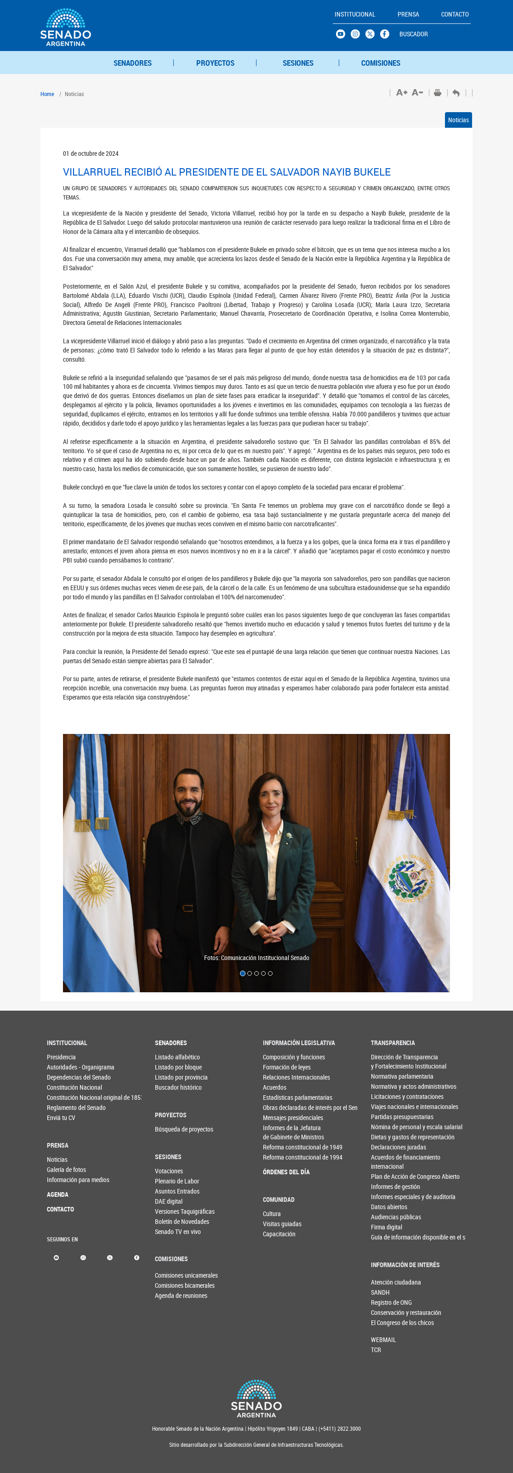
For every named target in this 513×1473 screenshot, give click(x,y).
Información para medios (62, 1179)
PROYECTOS (215, 62)
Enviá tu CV (61, 1117)
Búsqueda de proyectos (170, 1129)
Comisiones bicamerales (170, 1285)
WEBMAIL (383, 1339)
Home (47, 94)
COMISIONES (380, 62)
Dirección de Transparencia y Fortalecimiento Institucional (386, 1061)
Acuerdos (274, 1087)
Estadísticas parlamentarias (278, 1097)
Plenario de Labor (170, 1181)
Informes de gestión (386, 1186)
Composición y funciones (278, 1056)
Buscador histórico (170, 1087)
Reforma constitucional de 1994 (278, 1157)
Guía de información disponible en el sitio (386, 1237)
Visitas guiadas (278, 1223)
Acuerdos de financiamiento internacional (386, 1162)
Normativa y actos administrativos (386, 1086)
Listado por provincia (170, 1077)
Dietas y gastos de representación (386, 1136)
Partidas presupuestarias (386, 1116)
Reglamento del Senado (62, 1107)
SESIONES (298, 62)
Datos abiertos (386, 1206)
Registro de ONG (386, 1302)
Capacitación (278, 1233)
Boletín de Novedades (170, 1221)
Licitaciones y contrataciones (386, 1096)
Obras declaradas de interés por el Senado (278, 1107)
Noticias (458, 119)
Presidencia (61, 1056)
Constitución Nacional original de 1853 (62, 1097)
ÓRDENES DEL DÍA (278, 1171)
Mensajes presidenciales (278, 1117)
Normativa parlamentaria (386, 1076)
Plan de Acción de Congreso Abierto (386, 1176)
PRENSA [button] (408, 14)
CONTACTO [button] (455, 14)
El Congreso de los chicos (386, 1322)
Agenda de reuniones (170, 1295)
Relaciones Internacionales (278, 1077)
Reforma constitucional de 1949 (278, 1147)
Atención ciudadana (386, 1282)
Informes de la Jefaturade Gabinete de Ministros (278, 1132)
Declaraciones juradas (386, 1147)
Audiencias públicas (386, 1216)
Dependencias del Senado (62, 1077)
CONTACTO (60, 1209)
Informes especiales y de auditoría (386, 1196)
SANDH (380, 1292)
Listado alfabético (170, 1056)
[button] (92, 863)
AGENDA (57, 1194)
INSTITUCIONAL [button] (355, 14)
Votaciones (169, 1170)
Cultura (272, 1213)
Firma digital (386, 1227)
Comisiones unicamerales (170, 1275)
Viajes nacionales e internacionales (386, 1106)
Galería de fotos (62, 1169)
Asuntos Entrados (170, 1191)
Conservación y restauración (386, 1312)
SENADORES (133, 62)
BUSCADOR (413, 33)
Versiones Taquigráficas (170, 1211)
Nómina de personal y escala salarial (386, 1126)
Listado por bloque (170, 1067)
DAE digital (168, 1201)
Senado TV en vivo (170, 1231)
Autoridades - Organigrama (62, 1067)
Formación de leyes (278, 1067)
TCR (376, 1349)
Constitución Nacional (62, 1087)
